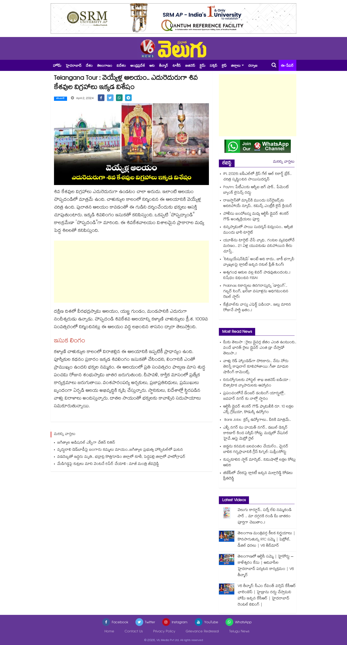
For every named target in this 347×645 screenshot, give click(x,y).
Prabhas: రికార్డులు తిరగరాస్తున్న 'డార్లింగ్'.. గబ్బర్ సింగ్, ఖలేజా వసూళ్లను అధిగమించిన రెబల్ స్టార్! (255, 291)
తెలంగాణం (104, 66)
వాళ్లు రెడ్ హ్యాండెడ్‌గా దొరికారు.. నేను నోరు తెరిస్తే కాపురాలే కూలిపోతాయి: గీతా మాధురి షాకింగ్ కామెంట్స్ (256, 367)
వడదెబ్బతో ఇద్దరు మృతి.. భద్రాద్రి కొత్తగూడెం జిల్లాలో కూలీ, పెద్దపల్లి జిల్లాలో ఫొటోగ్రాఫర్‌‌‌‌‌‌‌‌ (121, 457)
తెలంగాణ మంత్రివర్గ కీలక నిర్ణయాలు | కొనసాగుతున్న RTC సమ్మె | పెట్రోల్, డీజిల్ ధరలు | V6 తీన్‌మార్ (266, 539)
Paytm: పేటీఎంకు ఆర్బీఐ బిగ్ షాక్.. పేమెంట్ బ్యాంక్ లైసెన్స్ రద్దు (256, 190)
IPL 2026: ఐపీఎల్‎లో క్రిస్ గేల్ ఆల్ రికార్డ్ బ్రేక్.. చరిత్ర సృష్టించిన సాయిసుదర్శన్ (257, 177)
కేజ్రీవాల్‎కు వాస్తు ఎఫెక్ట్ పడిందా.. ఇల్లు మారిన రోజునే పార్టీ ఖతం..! (257, 308)
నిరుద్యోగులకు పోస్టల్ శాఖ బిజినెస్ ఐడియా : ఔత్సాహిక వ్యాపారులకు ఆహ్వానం (256, 383)
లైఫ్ (224, 66)
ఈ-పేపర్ (287, 66)
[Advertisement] (131, 271)
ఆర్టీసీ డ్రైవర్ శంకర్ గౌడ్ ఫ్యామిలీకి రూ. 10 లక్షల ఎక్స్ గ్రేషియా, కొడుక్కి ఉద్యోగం (258, 410)
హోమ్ (57, 66)
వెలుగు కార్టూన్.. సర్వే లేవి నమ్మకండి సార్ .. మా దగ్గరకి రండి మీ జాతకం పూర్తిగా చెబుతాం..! (265, 516)
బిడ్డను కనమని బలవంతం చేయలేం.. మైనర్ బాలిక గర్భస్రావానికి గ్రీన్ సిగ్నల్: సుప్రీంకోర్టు (255, 450)
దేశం (89, 66)
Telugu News (239, 632)
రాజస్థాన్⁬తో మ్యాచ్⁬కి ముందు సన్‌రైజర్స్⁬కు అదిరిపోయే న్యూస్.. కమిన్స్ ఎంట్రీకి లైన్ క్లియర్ (257, 204)
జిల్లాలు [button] (236, 66)
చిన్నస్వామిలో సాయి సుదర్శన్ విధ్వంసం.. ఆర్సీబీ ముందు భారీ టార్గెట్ (258, 230)
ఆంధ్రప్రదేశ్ (137, 66)
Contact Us (134, 632)
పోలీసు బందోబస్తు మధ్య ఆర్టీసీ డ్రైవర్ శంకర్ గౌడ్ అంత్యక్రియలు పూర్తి (256, 217)
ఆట (152, 66)
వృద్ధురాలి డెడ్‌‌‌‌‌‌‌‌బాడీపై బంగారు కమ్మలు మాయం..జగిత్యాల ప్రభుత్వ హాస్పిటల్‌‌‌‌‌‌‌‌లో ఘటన (120, 450)
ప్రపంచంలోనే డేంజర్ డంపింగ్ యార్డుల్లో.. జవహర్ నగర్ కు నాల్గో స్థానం (254, 396)
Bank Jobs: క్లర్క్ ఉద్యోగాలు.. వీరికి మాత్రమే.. (257, 420)
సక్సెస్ (213, 66)
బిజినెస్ (190, 66)
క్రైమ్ (202, 66)
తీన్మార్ (163, 66)
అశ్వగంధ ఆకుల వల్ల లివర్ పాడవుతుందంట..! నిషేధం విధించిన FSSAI (256, 276)
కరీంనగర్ (60, 99)
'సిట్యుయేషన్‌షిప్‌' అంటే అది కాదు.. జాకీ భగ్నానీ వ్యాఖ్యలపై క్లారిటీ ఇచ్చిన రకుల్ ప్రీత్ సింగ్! (258, 262)
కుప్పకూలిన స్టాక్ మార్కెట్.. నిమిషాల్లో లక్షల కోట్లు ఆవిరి (259, 463)
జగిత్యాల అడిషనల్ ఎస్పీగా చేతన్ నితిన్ (86, 443)
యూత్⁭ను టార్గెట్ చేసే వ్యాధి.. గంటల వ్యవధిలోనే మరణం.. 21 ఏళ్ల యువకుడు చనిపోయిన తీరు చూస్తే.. (259, 246)
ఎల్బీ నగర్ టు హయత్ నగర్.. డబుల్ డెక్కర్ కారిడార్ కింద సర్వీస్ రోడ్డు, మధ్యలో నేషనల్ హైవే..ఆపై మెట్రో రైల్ (255, 433)
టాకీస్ (177, 66)
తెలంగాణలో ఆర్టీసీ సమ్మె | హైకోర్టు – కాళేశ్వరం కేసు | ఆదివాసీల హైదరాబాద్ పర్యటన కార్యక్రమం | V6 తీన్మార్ (266, 566)
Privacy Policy (164, 632)
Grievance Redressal (202, 632)
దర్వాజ (252, 66)
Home (109, 632)
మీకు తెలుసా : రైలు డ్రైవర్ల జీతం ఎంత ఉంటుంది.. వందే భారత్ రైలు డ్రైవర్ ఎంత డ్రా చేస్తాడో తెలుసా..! (259, 348)
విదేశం (121, 66)
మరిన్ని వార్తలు (284, 162)
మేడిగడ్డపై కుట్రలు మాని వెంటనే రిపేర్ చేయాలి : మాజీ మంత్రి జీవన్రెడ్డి (108, 464)
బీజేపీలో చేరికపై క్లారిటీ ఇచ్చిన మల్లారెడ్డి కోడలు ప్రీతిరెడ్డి (258, 476)
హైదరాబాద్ (73, 66)
